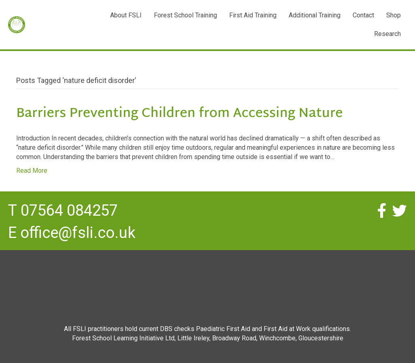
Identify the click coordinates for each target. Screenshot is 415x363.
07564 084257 (69, 210)
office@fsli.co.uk (78, 233)
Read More (31, 170)
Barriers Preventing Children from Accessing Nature (179, 114)
